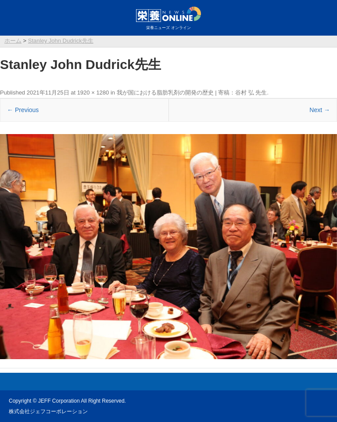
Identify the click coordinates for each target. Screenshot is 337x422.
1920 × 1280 (93, 92)
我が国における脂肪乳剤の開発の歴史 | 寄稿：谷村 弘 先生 (192, 92)
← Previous (23, 109)
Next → (319, 109)
